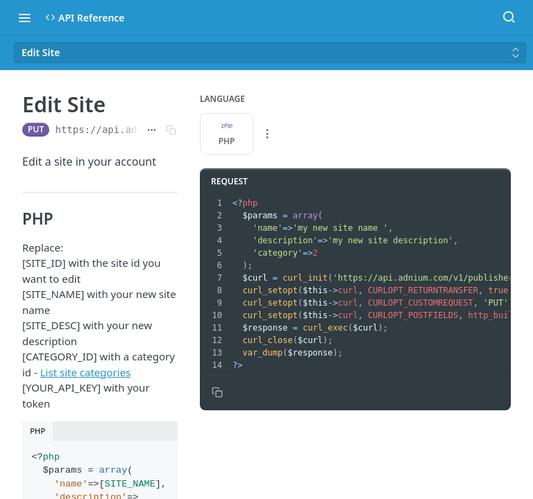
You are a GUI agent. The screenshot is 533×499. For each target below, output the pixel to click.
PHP (227, 134)
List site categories (85, 372)
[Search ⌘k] (508, 17)
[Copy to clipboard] (217, 392)
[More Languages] (267, 133)
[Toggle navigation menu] (24, 17)
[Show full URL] (151, 130)
